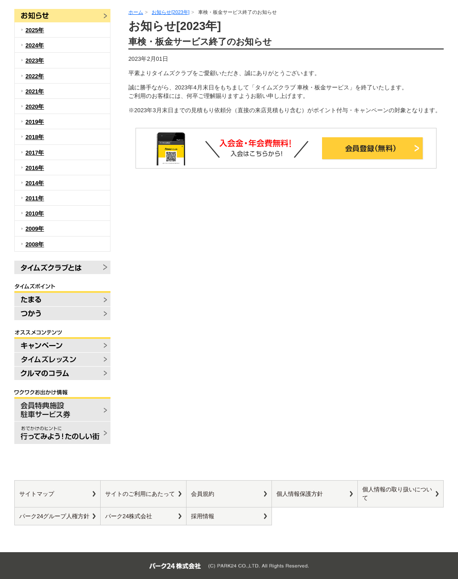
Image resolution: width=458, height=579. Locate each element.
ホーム (135, 12)
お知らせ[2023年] (171, 12)
